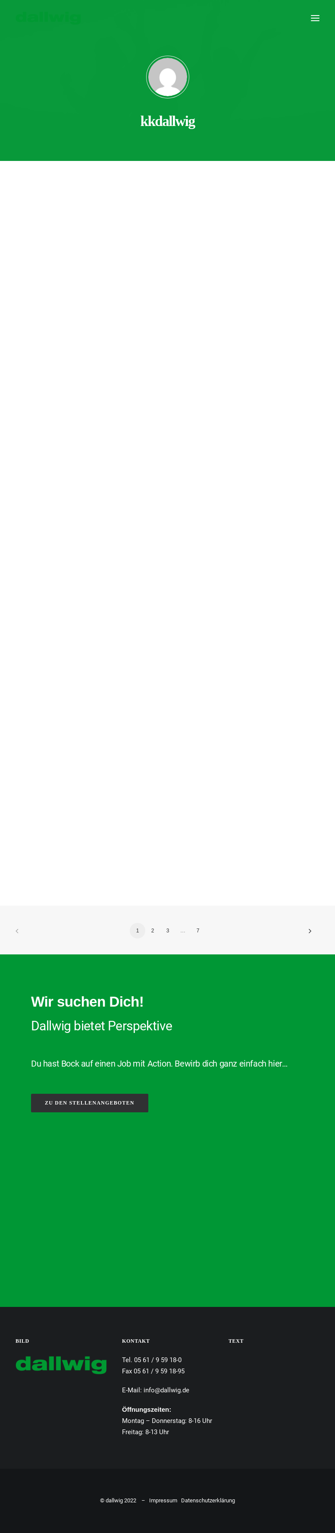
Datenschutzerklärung (208, 1500)
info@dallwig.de (166, 1390)
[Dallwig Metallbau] (48, 18)
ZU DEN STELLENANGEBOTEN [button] (90, 1103)
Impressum (163, 1500)
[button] (315, 18)
